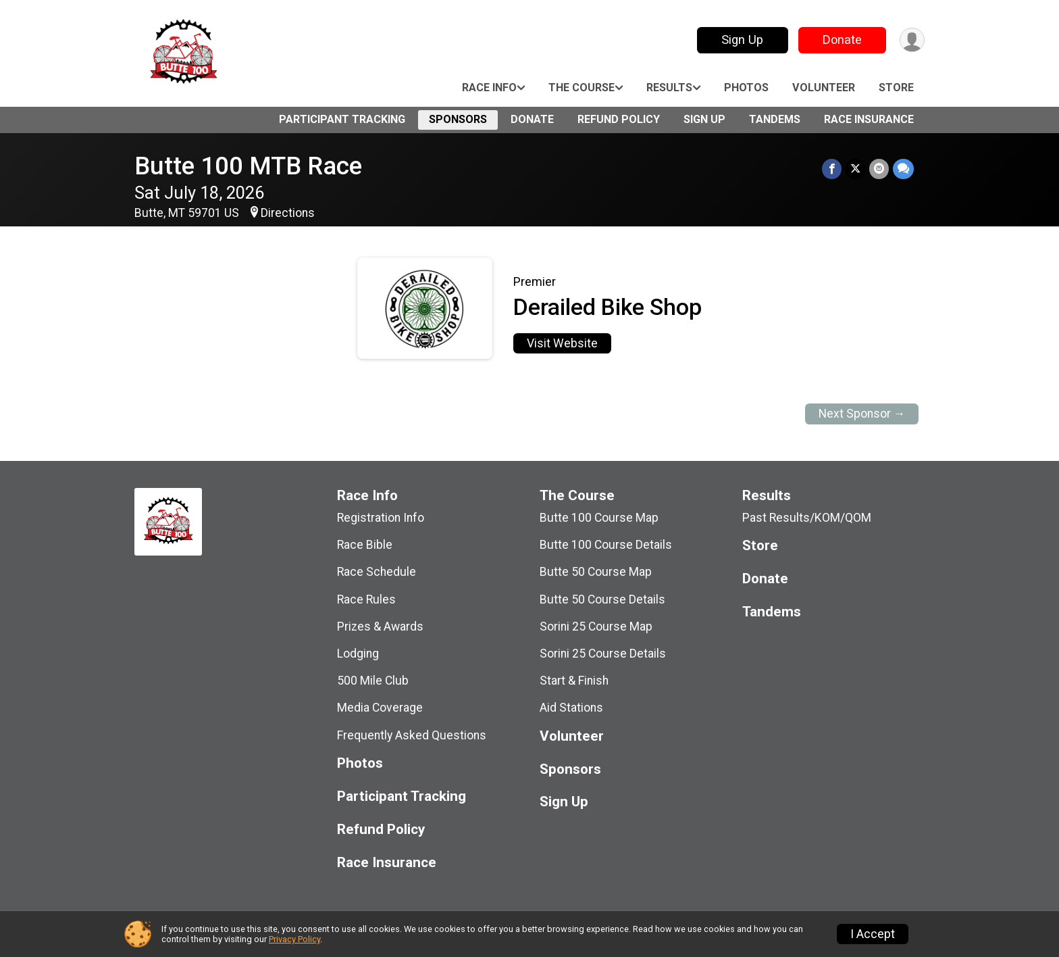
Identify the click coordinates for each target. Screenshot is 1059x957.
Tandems (774, 119)
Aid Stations (571, 707)
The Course (581, 87)
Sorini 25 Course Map (596, 626)
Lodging (358, 653)
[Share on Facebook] (832, 168)
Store (896, 87)
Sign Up (742, 39)
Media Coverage (380, 707)
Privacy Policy (294, 939)
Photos (746, 87)
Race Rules (366, 599)
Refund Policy (618, 119)
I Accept (872, 934)
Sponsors (458, 119)
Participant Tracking (342, 119)
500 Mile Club (373, 680)
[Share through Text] (903, 168)
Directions (288, 213)
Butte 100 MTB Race (248, 165)
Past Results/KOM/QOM (806, 517)
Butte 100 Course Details (606, 544)
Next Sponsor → (862, 413)
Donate (842, 39)
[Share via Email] (879, 168)
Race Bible (364, 544)
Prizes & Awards (380, 626)
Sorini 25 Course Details (603, 653)
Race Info (489, 87)
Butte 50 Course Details (602, 599)
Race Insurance (869, 119)
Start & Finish (574, 680)
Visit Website (562, 343)
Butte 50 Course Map (596, 572)
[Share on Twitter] (855, 168)
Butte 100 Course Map (599, 517)
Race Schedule (376, 572)
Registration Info (380, 517)
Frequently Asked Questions (411, 735)
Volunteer (823, 87)
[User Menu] (912, 40)
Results (669, 87)
